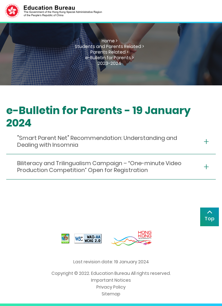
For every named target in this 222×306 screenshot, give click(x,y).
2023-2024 (109, 63)
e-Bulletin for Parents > (109, 57)
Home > (110, 41)
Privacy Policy (111, 287)
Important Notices (111, 280)
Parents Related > (109, 52)
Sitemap (111, 294)
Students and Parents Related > (109, 46)
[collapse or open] (111, 141)
